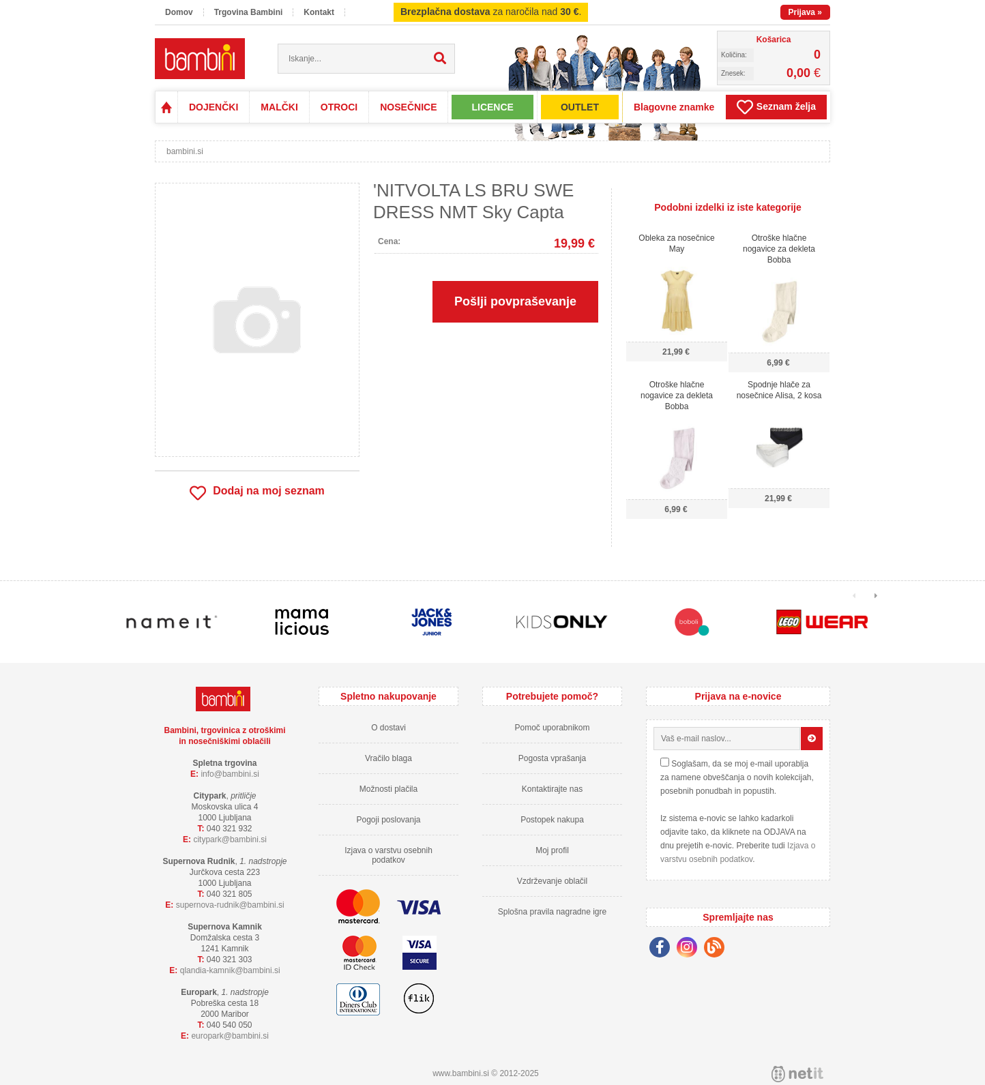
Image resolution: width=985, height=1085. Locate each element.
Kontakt (319, 12)
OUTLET (580, 107)
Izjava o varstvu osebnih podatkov (388, 855)
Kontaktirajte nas (552, 789)
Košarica (773, 39)
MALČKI (279, 107)
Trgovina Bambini (248, 12)
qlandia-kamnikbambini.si (230, 970)
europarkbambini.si (230, 1036)
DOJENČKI (213, 107)
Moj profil (552, 850)
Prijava (805, 12)
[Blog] (717, 949)
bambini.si (184, 151)
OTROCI (339, 107)
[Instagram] (690, 949)
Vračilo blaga (388, 758)
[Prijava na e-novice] (812, 738)
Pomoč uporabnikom (551, 727)
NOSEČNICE (408, 107)
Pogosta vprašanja (552, 758)
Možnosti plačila (388, 789)
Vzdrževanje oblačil (552, 881)
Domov (179, 12)
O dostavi (388, 727)
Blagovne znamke (674, 107)
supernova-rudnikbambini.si (230, 905)
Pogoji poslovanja (388, 819)
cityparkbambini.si (230, 839)
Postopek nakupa (552, 819)
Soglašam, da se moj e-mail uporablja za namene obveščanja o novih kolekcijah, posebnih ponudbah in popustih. (737, 777)
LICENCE (492, 107)
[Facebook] (663, 949)
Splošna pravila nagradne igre (552, 912)
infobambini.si (230, 774)
